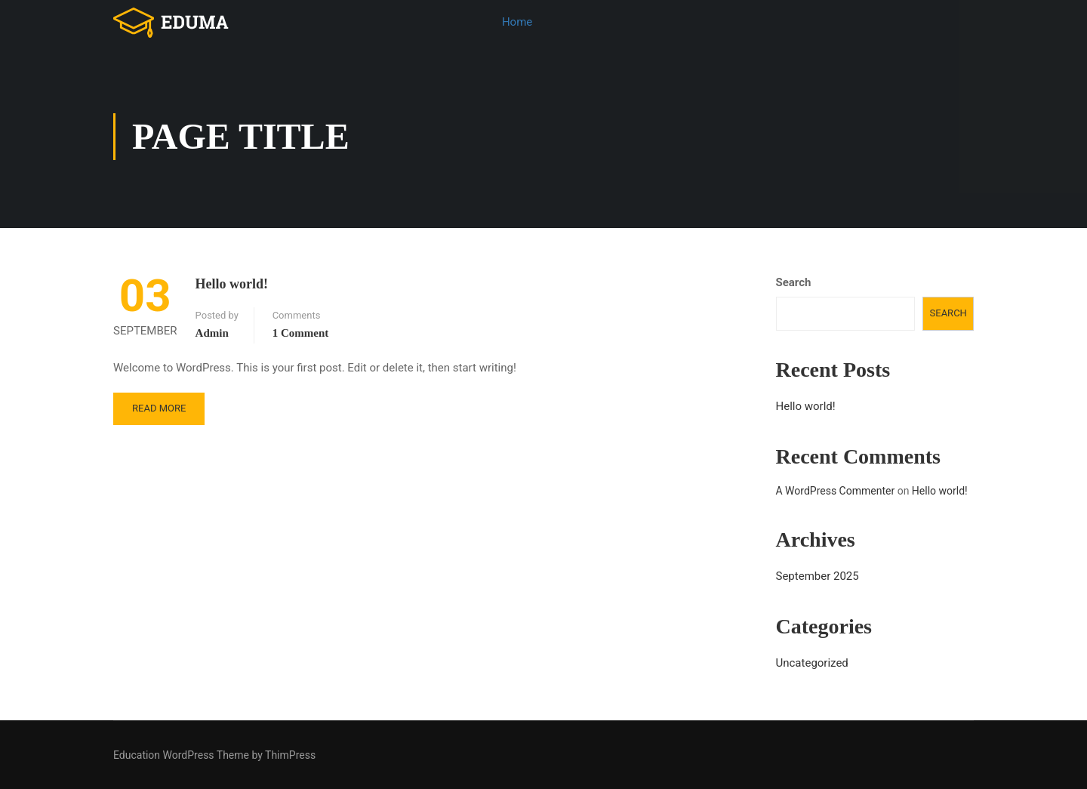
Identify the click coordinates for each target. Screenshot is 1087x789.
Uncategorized (812, 663)
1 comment (301, 333)
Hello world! (232, 283)
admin (212, 333)
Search (793, 282)
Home (517, 22)
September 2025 (817, 576)
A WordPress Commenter (835, 491)
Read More (159, 408)
